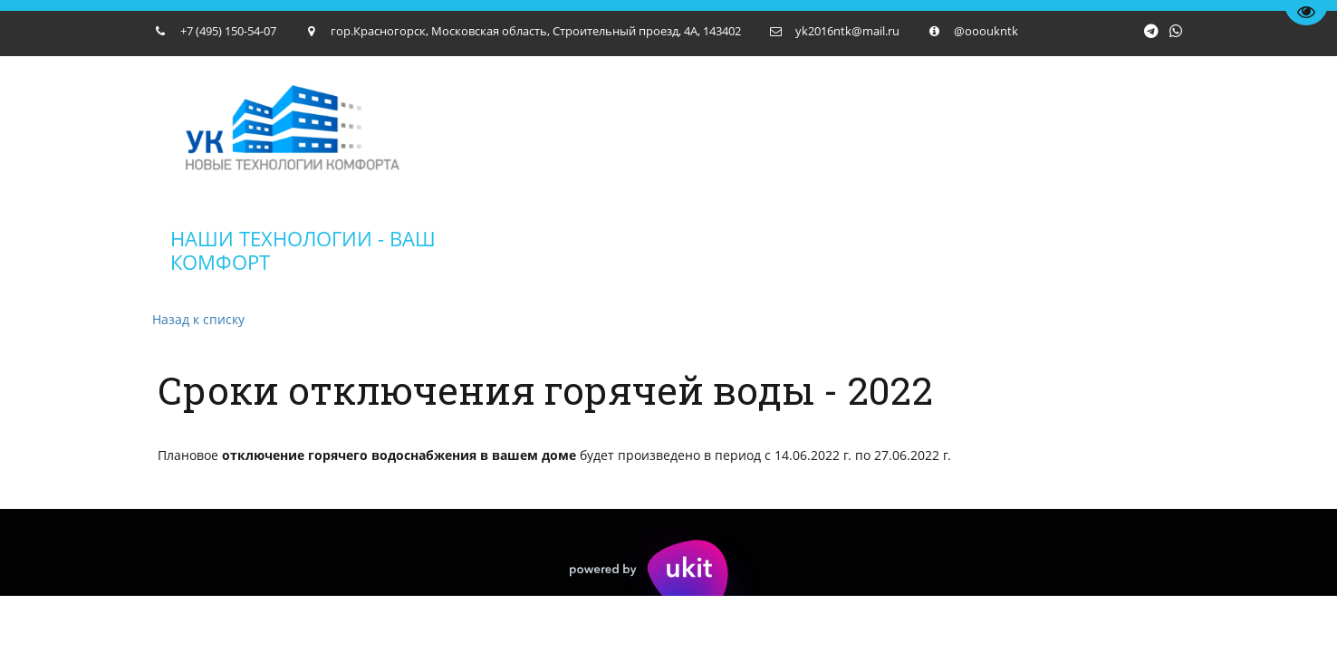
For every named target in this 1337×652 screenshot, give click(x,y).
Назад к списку (198, 319)
